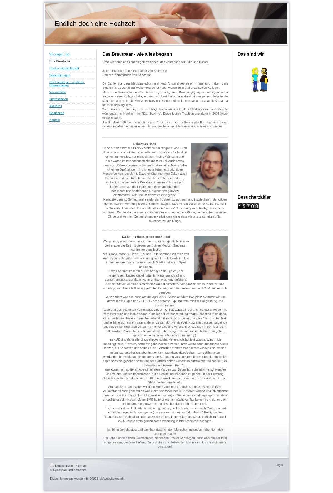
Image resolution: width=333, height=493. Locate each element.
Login (279, 465)
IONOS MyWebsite (102, 478)
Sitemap (80, 465)
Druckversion (61, 465)
